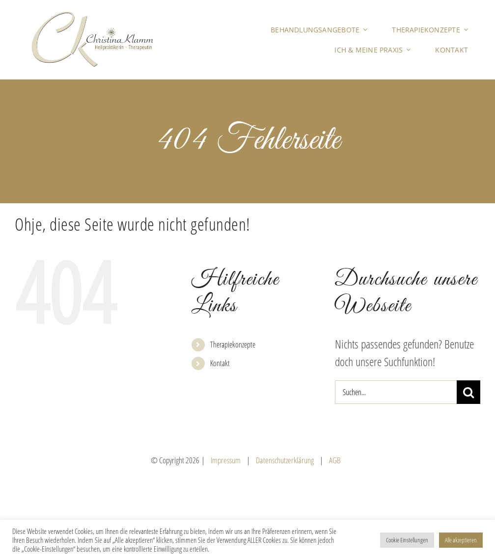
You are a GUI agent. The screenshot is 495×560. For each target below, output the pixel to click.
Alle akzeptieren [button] (461, 539)
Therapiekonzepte (232, 344)
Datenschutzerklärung (285, 460)
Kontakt (220, 363)
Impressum (226, 460)
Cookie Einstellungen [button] (407, 539)
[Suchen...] (396, 392)
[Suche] (468, 392)
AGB (335, 460)
